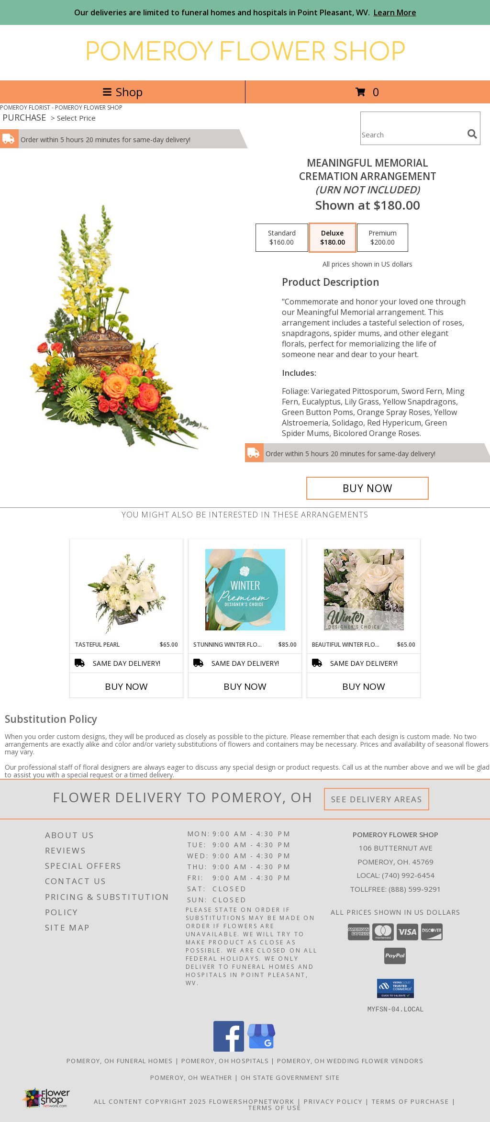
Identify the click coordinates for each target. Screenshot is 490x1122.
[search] (472, 134)
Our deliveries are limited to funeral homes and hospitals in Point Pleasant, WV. (245, 12)
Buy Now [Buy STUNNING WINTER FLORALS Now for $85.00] (245, 686)
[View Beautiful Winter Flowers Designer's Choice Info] (364, 590)
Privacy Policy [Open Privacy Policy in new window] (333, 1101)
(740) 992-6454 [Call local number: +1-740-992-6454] (408, 875)
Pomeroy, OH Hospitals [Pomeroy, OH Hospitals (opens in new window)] (225, 1060)
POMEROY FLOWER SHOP (245, 52)
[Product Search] (412, 134)
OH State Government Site (290, 1077)
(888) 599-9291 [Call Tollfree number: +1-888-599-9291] (415, 889)
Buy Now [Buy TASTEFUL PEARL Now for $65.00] (126, 686)
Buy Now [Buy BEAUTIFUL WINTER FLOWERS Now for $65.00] (363, 686)
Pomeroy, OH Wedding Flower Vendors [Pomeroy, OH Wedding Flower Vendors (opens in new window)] (350, 1060)
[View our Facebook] (228, 1048)
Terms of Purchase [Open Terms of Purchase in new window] (410, 1101)
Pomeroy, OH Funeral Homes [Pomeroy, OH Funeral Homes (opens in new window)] (120, 1060)
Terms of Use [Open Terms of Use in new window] (274, 1107)
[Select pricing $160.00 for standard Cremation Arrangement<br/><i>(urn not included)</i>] (282, 238)
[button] (395, 988)
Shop (122, 92)
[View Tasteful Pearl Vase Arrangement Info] (127, 589)
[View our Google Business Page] (261, 1048)
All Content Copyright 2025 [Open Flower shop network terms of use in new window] (150, 1101)
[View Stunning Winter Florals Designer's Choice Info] (245, 590)
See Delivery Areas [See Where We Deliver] (377, 799)
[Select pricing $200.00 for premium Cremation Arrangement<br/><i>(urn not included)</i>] (382, 238)
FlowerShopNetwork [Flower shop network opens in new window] (252, 1101)
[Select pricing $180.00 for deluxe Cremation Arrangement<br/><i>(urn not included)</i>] (332, 238)
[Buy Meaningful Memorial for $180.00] (367, 488)
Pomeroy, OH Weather (191, 1077)
